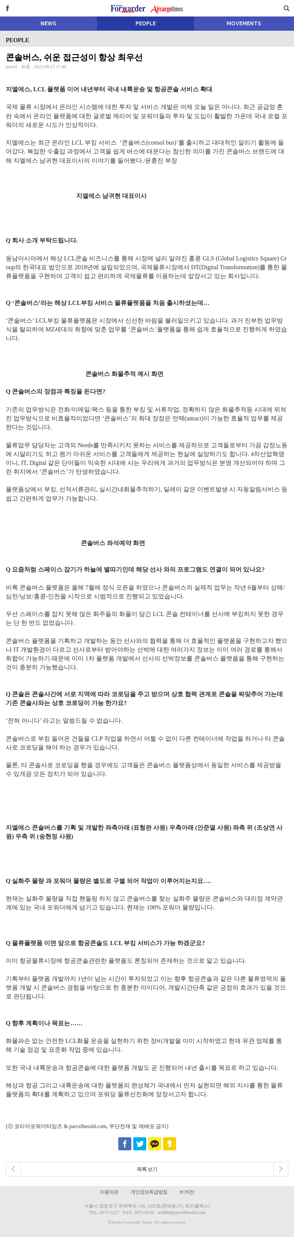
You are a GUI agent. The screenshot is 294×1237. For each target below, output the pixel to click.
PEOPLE (146, 24)
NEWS (48, 24)
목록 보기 (147, 1169)
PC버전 (187, 1192)
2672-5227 (109, 1212)
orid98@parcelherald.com (181, 1212)
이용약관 (109, 1192)
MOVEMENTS (244, 24)
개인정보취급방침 (149, 1192)
